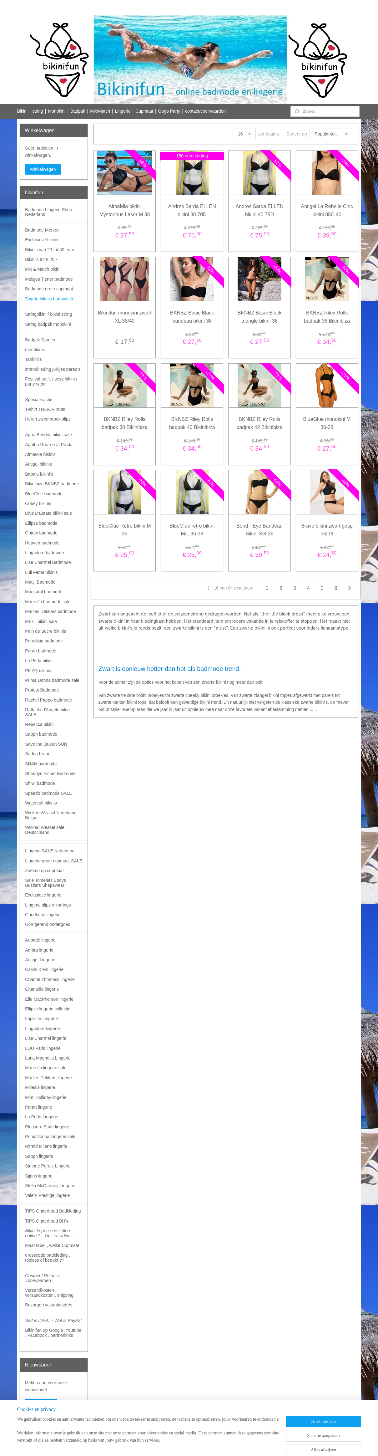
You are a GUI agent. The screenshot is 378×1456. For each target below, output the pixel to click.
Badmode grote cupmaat (49, 288)
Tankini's (33, 359)
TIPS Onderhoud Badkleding (53, 1210)
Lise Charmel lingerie (45, 1038)
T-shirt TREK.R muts (45, 409)
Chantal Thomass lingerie (50, 979)
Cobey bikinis (38, 503)
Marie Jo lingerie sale (45, 1067)
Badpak (77, 111)
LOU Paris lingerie (43, 1048)
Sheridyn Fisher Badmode (50, 773)
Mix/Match (100, 111)
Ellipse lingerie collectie (47, 1008)
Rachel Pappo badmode (48, 699)
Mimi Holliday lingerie (45, 1097)
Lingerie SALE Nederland (49, 850)
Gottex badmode (41, 532)
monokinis (35, 349)
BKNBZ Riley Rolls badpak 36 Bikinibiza (327, 317)
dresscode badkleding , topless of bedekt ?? (47, 1257)
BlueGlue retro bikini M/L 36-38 (191, 530)
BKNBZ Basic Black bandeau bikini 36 (192, 317)
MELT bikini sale (41, 621)
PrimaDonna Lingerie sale (50, 1136)
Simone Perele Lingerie (48, 1165)
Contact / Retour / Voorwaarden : (42, 1278)
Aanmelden (41, 1403)
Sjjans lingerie (38, 1175)
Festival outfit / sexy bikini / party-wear (51, 381)
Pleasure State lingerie (47, 1126)
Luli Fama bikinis (41, 572)
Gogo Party (169, 111)
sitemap (165, 1444)
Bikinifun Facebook (43, 1424)
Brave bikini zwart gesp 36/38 (327, 530)
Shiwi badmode (40, 783)
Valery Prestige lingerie (47, 1195)
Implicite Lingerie (41, 1018)
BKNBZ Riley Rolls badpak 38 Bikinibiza (125, 423)
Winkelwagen (43, 169)
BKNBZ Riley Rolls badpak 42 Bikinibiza (260, 423)
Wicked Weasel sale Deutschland (44, 830)
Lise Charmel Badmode (48, 562)
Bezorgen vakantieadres (48, 1304)
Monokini (56, 111)
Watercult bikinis (41, 802)
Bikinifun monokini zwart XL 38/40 (125, 317)
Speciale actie (38, 399)
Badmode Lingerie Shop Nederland (48, 212)
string (38, 111)
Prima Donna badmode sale (52, 680)
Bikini (22, 111)
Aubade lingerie (40, 940)
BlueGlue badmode (44, 493)
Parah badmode (40, 650)
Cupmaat (144, 111)
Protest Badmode (42, 689)
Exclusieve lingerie (43, 894)
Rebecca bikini (39, 724)
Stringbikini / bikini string (48, 314)
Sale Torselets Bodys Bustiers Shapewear (45, 882)
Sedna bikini (37, 753)
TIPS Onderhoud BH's (46, 1221)
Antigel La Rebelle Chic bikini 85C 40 (327, 210)
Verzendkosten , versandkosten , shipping (49, 1292)
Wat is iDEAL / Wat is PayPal (53, 1320)
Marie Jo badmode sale (48, 601)
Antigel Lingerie (40, 959)
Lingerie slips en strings (48, 904)
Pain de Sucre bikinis (45, 631)
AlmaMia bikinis (40, 454)
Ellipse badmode (41, 523)
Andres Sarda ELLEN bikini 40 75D (260, 210)
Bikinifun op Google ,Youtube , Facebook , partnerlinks (53, 1332)
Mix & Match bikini (42, 269)
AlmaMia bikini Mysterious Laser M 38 (124, 210)
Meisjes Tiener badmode (49, 279)
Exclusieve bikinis (42, 239)
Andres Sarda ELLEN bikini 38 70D (192, 210)
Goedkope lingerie (43, 914)
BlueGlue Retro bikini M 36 (124, 530)
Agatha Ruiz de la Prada (49, 444)
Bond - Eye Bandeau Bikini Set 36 (259, 530)
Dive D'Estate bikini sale (48, 513)
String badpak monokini (48, 324)
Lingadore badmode (44, 552)
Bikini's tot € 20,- (41, 259)
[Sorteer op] (331, 134)
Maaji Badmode (40, 582)
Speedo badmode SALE (48, 793)
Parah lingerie (38, 1107)
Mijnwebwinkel (245, 1444)
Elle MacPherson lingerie (49, 999)
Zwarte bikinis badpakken (49, 298)
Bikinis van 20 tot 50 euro (49, 249)
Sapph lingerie (39, 1156)
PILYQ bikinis (38, 670)
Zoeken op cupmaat (44, 870)
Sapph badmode (41, 734)
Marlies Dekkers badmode (50, 611)
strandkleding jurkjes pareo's (52, 369)
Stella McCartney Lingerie (50, 1185)
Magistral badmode (43, 591)
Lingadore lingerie (42, 1028)
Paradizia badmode (44, 640)
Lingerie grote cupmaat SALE (53, 860)
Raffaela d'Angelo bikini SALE (48, 712)
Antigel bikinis (38, 464)
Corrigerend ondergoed (47, 924)
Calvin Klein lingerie (44, 969)
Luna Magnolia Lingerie (48, 1057)
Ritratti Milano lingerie (46, 1146)
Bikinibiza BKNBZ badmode (52, 483)
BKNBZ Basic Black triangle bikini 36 (259, 317)
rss (176, 1444)
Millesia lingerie (40, 1087)
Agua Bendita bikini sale (48, 434)
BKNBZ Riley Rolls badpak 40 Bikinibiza (192, 423)
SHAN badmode (41, 763)
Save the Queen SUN (46, 744)
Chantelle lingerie (42, 989)
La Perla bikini (39, 660)
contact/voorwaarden (205, 111)
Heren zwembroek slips (48, 418)
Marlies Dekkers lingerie (48, 1077)
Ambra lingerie (39, 950)
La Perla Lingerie (41, 1116)
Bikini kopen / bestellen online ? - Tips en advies (49, 1233)
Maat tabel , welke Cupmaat (52, 1245)
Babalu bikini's (39, 474)
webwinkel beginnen (197, 1444)
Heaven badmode (42, 542)
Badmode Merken (42, 229)
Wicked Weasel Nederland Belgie (51, 815)
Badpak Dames (40, 339)
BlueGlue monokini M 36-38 (327, 423)
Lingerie (123, 111)
